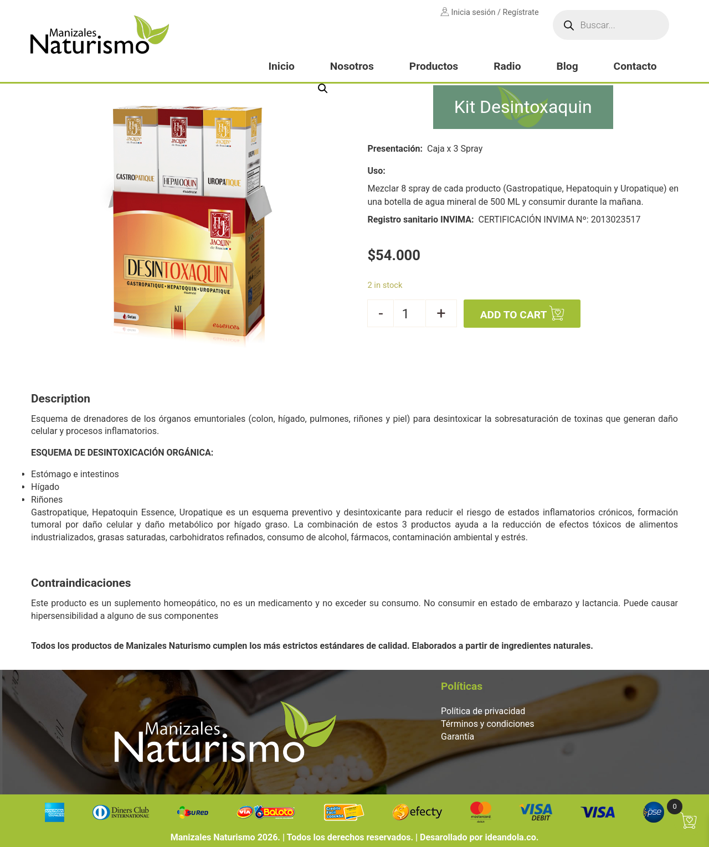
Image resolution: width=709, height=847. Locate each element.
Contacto (635, 66)
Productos (433, 66)
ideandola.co (510, 837)
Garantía (457, 736)
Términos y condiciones (488, 724)
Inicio (281, 66)
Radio (507, 66)
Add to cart (513, 314)
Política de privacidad (483, 711)
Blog (567, 66)
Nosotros (352, 66)
